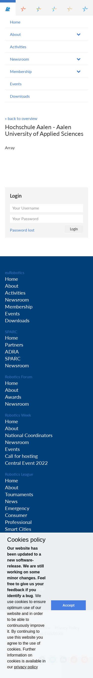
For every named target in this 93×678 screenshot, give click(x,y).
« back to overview (21, 118)
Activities (18, 46)
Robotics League (19, 474)
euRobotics (14, 272)
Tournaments (19, 494)
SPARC (11, 331)
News (11, 501)
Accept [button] (68, 605)
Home (15, 22)
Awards (13, 397)
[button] (8, 8)
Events (16, 83)
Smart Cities (18, 529)
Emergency (17, 508)
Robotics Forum (18, 376)
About (15, 34)
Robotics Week (18, 415)
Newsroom (19, 59)
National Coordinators (29, 435)
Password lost (22, 230)
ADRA (12, 351)
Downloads (20, 96)
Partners (14, 345)
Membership (21, 71)
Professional (18, 522)
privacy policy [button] (26, 667)
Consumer (16, 515)
